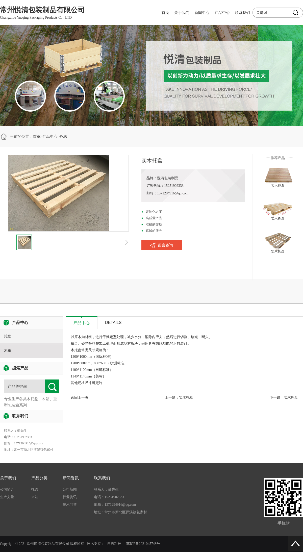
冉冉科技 (114, 544)
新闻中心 (202, 13)
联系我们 (242, 13)
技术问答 (70, 504)
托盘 (63, 137)
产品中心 (222, 13)
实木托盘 (186, 397)
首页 (165, 13)
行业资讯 (70, 497)
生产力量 (7, 497)
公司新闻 (70, 489)
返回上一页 (79, 397)
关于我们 (181, 13)
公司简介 (7, 489)
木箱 (7, 350)
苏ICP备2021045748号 (143, 544)
